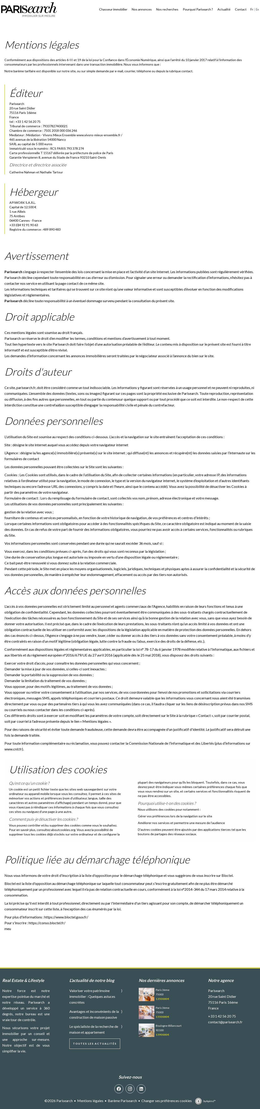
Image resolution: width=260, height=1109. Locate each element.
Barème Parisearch (122, 1100)
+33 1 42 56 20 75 (222, 1016)
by (209, 1101)
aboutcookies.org (63, 830)
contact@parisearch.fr (225, 1022)
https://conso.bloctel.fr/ (47, 923)
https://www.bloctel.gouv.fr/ (66, 917)
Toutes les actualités (95, 1043)
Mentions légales (90, 1100)
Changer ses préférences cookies (166, 1100)
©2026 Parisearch (59, 1100)
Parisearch (216, 990)
